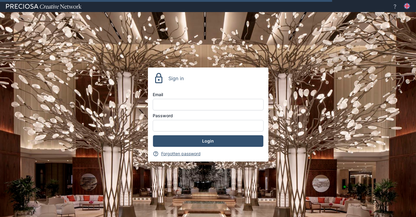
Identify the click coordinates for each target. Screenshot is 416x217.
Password (163, 115)
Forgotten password (181, 153)
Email (158, 94)
